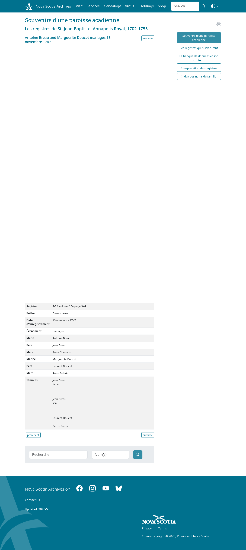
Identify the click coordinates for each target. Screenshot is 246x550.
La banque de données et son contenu (198, 58)
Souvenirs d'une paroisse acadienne (198, 38)
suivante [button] (148, 38)
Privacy (147, 528)
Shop (162, 6)
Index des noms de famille (198, 76)
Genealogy (112, 6)
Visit (79, 6)
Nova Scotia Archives (53, 6)
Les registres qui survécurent (199, 48)
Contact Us (32, 500)
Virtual (130, 6)
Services (93, 6)
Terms (162, 528)
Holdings (147, 6)
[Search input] (185, 6)
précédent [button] (33, 435)
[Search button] (203, 6)
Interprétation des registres (199, 68)
